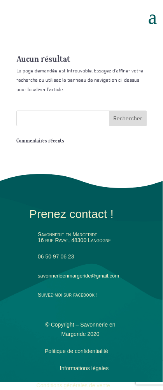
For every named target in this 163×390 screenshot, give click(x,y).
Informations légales (84, 368)
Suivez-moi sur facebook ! (68, 295)
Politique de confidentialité (76, 351)
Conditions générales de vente (73, 385)
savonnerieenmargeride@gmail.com (78, 276)
